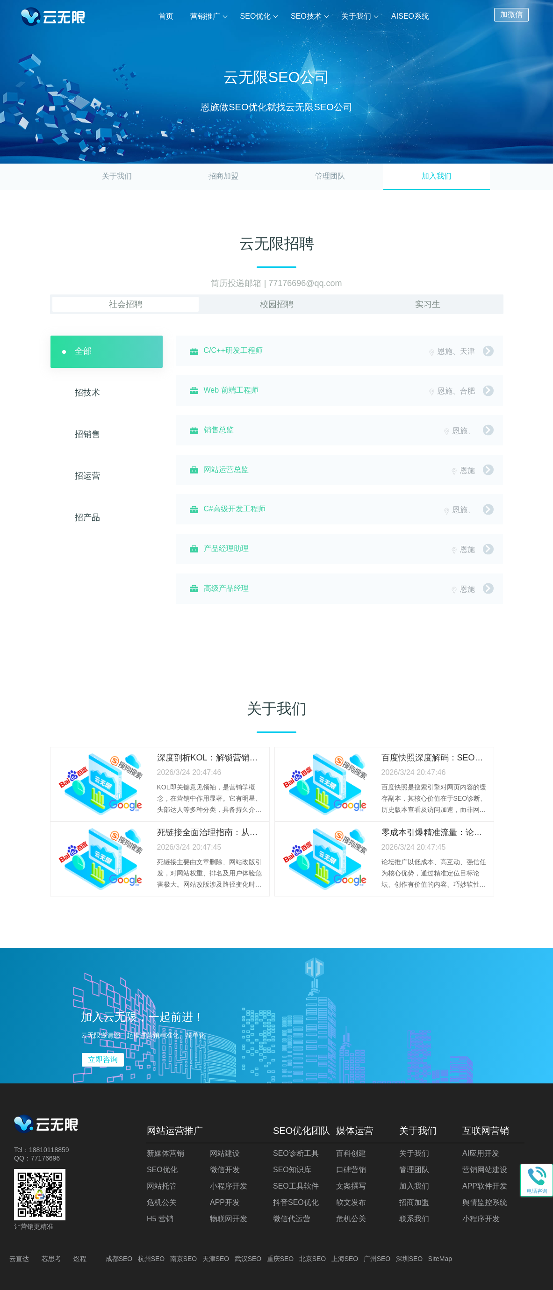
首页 (166, 16)
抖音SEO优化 (296, 1202)
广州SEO (377, 1258)
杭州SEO (151, 1258)
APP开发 (225, 1202)
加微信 (511, 14)
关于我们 (357, 16)
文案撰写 (351, 1186)
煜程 (79, 1258)
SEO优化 (255, 16)
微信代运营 (291, 1219)
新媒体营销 (165, 1153)
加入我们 (414, 1186)
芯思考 (51, 1258)
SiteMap (440, 1258)
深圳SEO (409, 1258)
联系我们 (414, 1219)
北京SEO (312, 1258)
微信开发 (225, 1170)
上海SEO (345, 1258)
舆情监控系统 (484, 1202)
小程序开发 (228, 1186)
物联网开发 (228, 1219)
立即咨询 (103, 1059)
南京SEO (183, 1258)
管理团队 (330, 176)
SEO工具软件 (296, 1186)
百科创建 (351, 1153)
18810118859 (49, 1150)
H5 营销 (160, 1219)
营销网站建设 (484, 1170)
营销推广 (206, 16)
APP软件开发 (484, 1186)
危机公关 (162, 1202)
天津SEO (216, 1258)
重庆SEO (280, 1258)
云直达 (19, 1258)
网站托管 (162, 1186)
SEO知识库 (292, 1170)
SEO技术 (306, 16)
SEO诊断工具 (296, 1153)
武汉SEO (248, 1258)
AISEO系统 (410, 16)
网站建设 (225, 1153)
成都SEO (119, 1258)
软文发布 (351, 1202)
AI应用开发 (480, 1153)
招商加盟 (223, 176)
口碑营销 (351, 1170)
